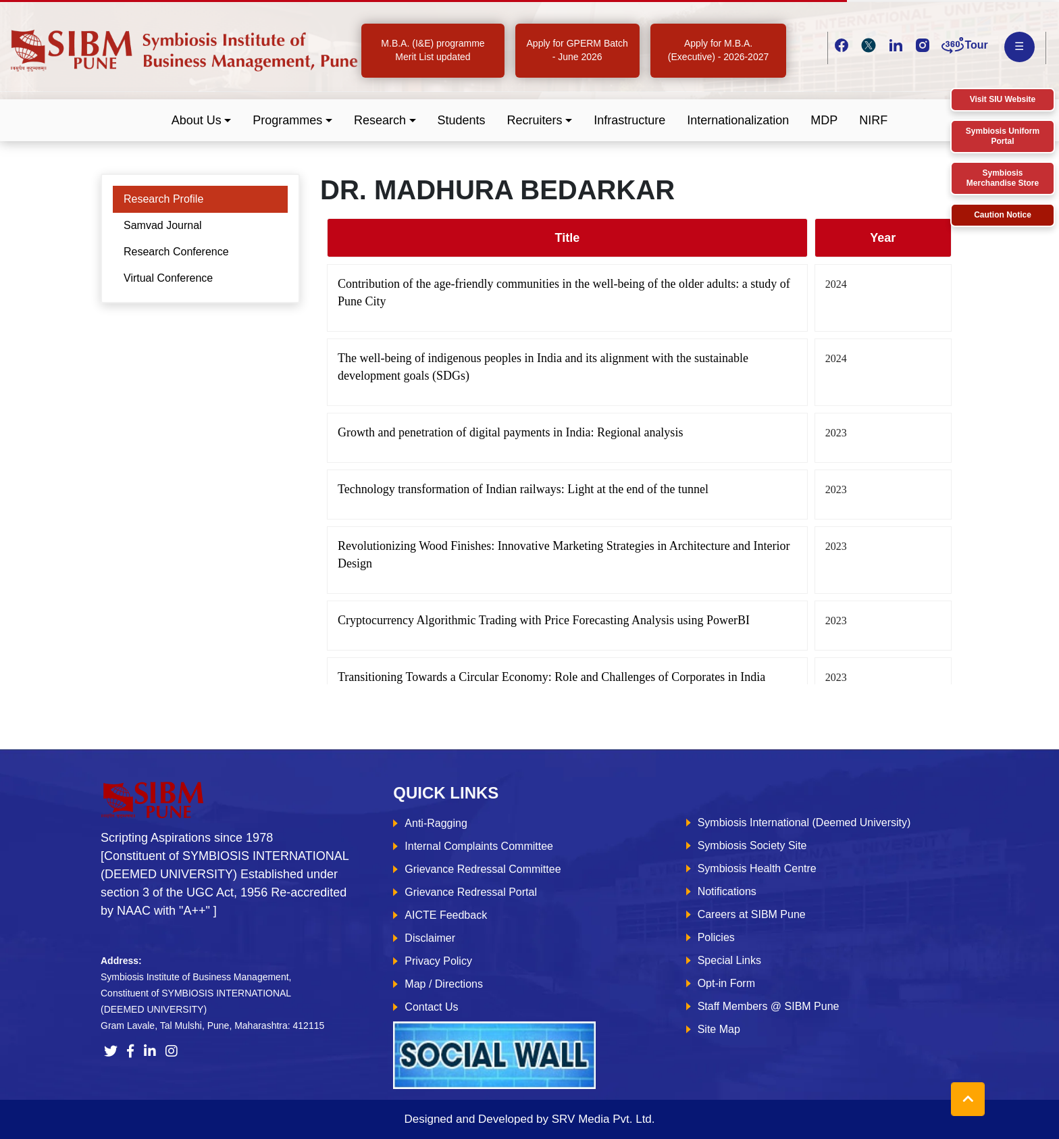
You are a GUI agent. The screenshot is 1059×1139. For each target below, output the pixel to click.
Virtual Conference (168, 278)
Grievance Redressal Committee (483, 869)
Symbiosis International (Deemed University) (804, 822)
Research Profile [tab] (163, 199)
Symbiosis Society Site (752, 845)
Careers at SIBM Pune (752, 914)
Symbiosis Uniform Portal (1002, 136)
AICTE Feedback (446, 915)
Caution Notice (1002, 215)
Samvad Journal (163, 225)
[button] (202, 120)
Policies (716, 937)
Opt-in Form (726, 983)
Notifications (727, 891)
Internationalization (738, 120)
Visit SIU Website (1003, 99)
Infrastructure (629, 120)
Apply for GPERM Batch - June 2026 (577, 50)
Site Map (719, 1029)
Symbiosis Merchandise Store (1002, 178)
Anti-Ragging (436, 823)
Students (462, 120)
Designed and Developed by (529, 1119)
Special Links (729, 960)
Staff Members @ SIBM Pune (769, 1006)
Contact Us (431, 1007)
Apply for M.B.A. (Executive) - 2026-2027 (718, 50)
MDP (823, 120)
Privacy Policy (438, 961)
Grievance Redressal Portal (471, 892)
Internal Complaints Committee (479, 846)
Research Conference (176, 251)
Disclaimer (430, 938)
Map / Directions (444, 984)
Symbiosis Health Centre (757, 868)
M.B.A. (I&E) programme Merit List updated (432, 50)
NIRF (873, 120)
